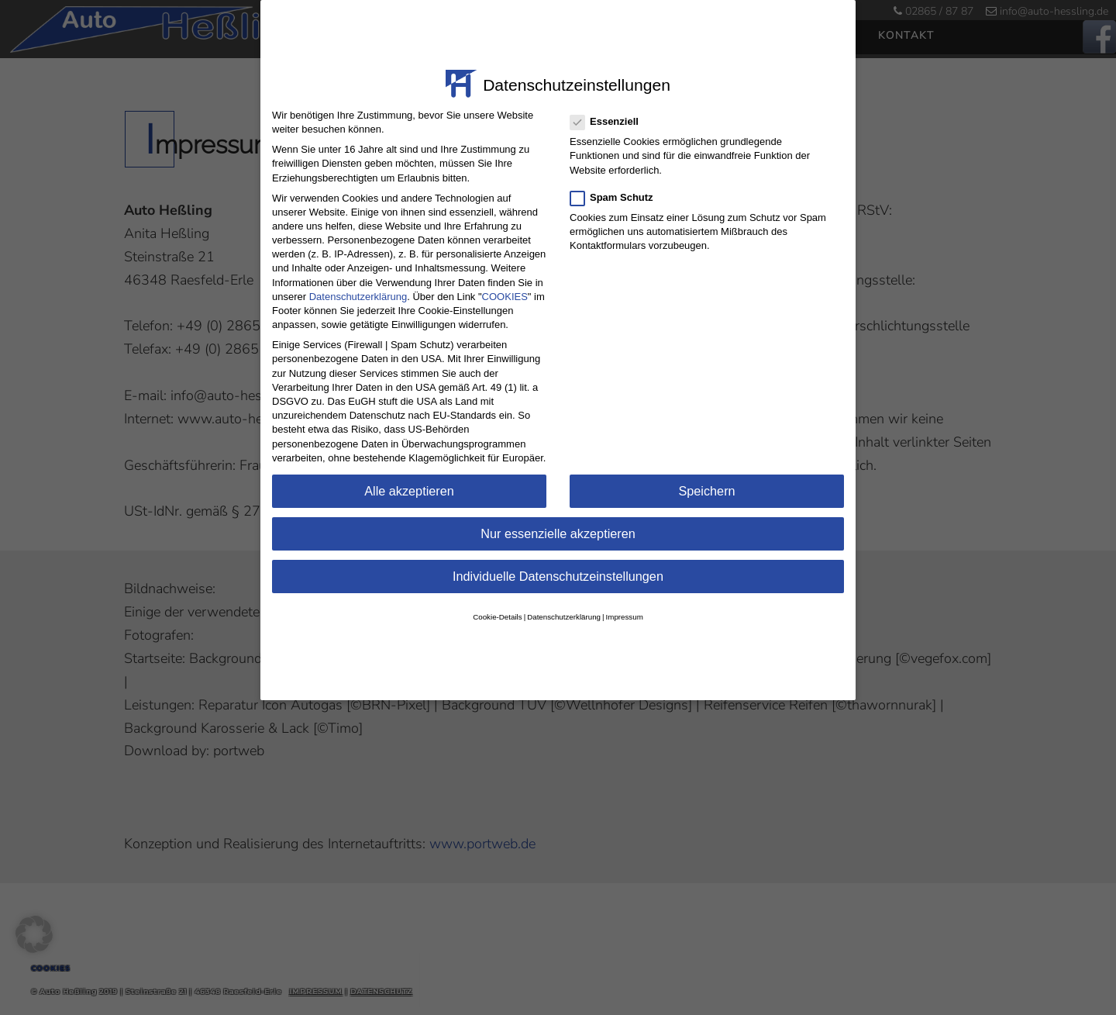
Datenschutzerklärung (358, 276)
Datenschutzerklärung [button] (564, 596)
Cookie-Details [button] (497, 596)
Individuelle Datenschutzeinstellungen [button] (558, 556)
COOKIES (505, 276)
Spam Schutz (613, 178)
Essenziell (605, 102)
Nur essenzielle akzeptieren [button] (558, 513)
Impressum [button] (624, 596)
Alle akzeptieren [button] (409, 471)
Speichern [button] (706, 471)
